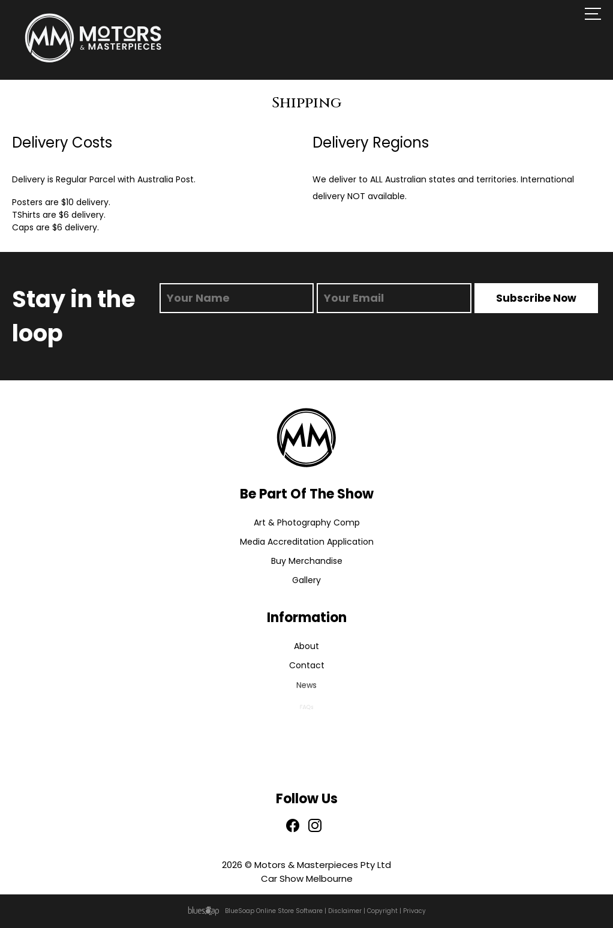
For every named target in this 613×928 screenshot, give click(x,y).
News (306, 688)
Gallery (306, 580)
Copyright (382, 910)
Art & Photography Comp (307, 522)
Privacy (414, 910)
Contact (306, 665)
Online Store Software (289, 910)
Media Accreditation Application (307, 542)
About (306, 646)
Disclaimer (345, 910)
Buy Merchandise (306, 561)
